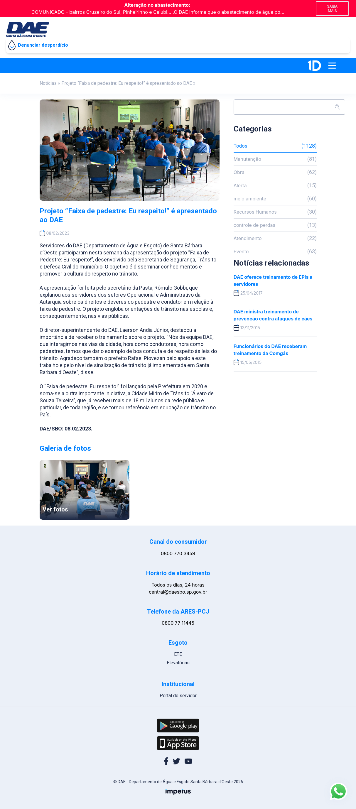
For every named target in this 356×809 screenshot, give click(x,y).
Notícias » (50, 83)
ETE (178, 654)
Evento (275, 251)
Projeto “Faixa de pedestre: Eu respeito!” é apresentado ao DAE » (128, 83)
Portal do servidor (178, 695)
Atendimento (275, 238)
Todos (275, 145)
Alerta (275, 185)
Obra (275, 172)
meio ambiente (275, 198)
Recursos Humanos (275, 211)
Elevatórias (178, 663)
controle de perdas (275, 225)
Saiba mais (332, 8)
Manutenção (275, 159)
